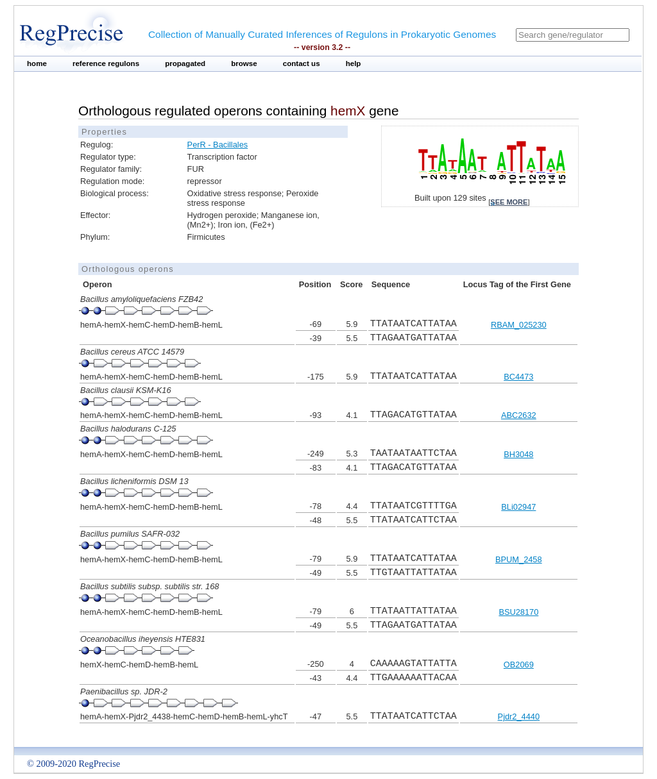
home (37, 63)
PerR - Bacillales (217, 144)
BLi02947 (518, 507)
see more (508, 202)
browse (244, 63)
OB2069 (519, 664)
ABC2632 (518, 415)
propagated (185, 63)
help (353, 63)
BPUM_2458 (518, 559)
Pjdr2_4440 (519, 716)
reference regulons (106, 63)
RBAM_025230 (519, 325)
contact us (301, 63)
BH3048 (518, 454)
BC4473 (518, 376)
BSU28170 (518, 612)
